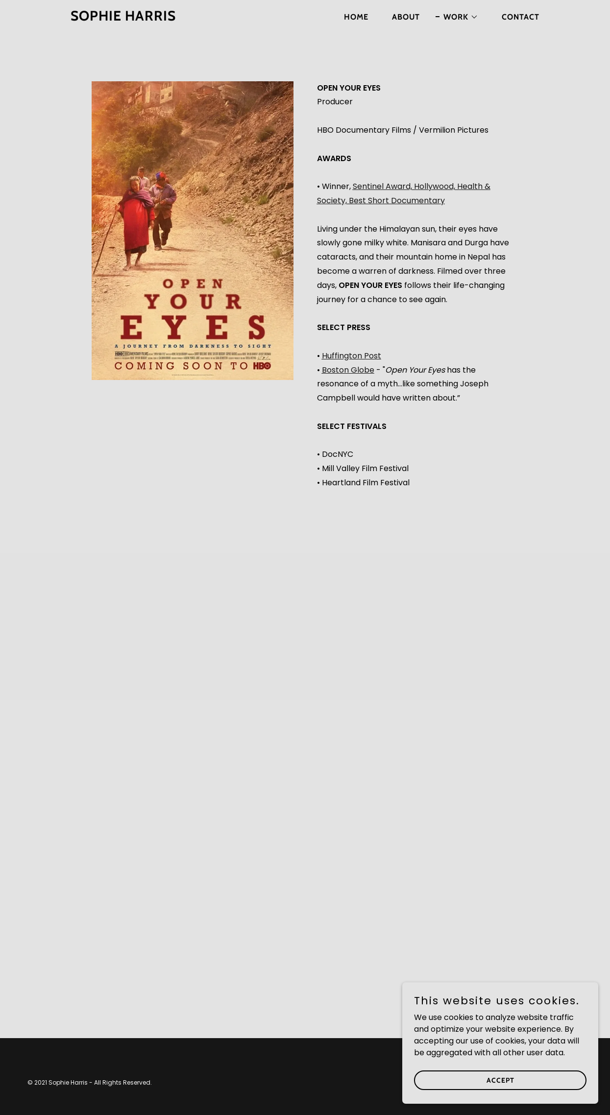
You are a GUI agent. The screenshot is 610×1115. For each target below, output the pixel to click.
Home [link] (356, 17)
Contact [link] (520, 17)
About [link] (406, 17)
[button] (457, 17)
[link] (153, 18)
